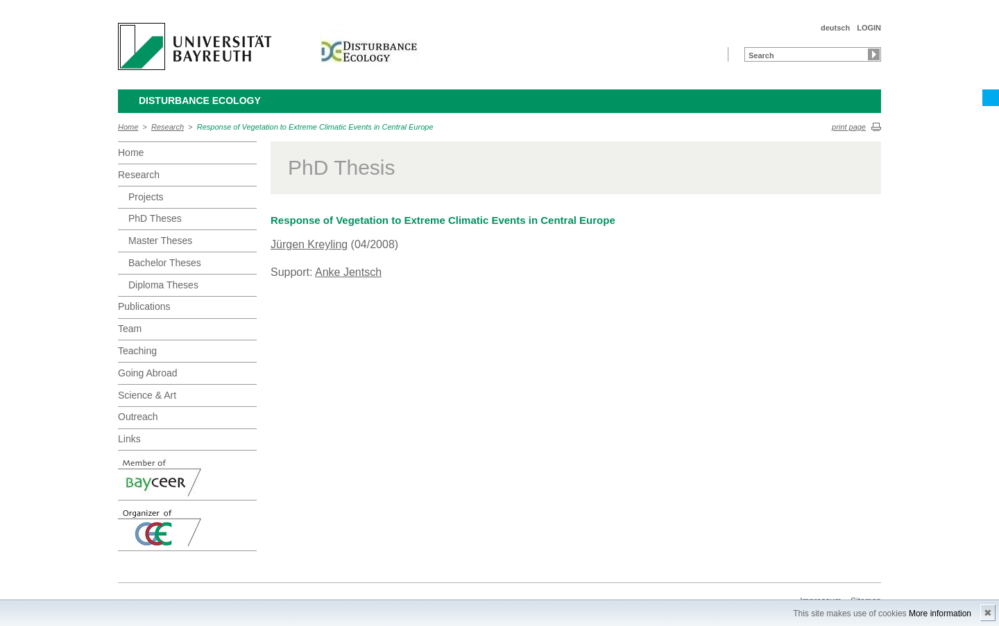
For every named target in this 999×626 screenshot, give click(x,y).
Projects (146, 196)
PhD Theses (155, 218)
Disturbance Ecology (200, 100)
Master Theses (160, 240)
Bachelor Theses (164, 262)
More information (940, 613)
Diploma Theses (163, 284)
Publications (144, 306)
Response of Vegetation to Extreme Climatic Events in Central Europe (315, 127)
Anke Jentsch (348, 272)
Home (128, 127)
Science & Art (147, 395)
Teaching (137, 350)
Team (130, 328)
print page (849, 127)
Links (129, 438)
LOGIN (869, 28)
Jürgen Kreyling (309, 244)
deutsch (835, 28)
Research (167, 127)
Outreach (138, 416)
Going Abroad (148, 373)
